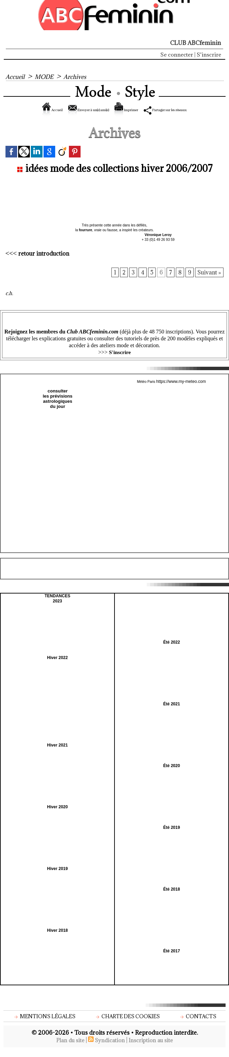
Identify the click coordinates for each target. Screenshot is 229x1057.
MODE (47, 76)
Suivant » (208, 279)
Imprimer (141, 110)
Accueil (16, 76)
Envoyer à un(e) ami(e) (83, 110)
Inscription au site (153, 1046)
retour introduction (44, 259)
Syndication (109, 1046)
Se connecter (176, 54)
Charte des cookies (128, 1022)
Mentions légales (44, 1022)
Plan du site (67, 1046)
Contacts (198, 1022)
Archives (80, 76)
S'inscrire (209, 54)
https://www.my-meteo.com (181, 388)
